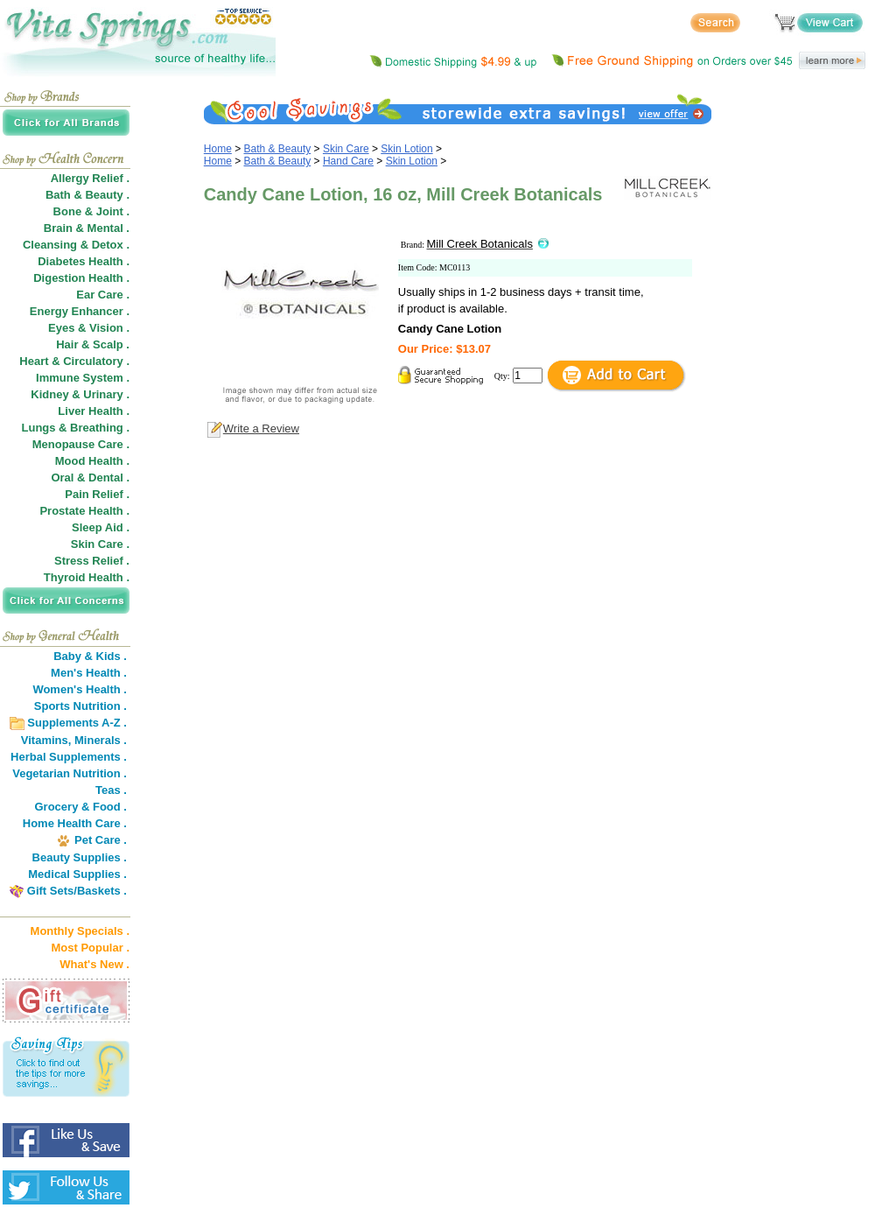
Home (218, 149)
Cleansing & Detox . (76, 244)
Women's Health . (79, 689)
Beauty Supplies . (79, 857)
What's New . (95, 964)
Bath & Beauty (278, 149)
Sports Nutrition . (80, 706)
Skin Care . (100, 544)
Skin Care (346, 149)
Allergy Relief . (90, 178)
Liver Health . (94, 411)
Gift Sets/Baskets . (77, 890)
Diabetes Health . (84, 261)
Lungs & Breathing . (76, 427)
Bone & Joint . (91, 211)
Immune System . (83, 377)
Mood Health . (92, 460)
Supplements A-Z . (77, 722)
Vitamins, (46, 740)
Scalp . (111, 344)
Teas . (111, 790)
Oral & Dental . (90, 477)
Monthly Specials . (80, 931)
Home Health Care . (75, 823)
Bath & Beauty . (88, 194)
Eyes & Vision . (89, 327)
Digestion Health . (81, 277)
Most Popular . (90, 947)
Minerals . (100, 740)
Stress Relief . (92, 560)
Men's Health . (89, 672)
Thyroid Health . (87, 577)
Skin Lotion (406, 149)
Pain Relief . (97, 494)
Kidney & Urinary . (80, 394)
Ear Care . (103, 294)
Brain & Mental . (87, 228)
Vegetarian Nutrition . (69, 773)
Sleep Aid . (101, 527)
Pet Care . (100, 839)
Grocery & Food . (81, 806)
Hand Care (348, 161)
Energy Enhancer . (80, 311)
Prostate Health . (84, 510)
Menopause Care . (81, 444)
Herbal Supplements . (68, 756)
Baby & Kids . (90, 656)
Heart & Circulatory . (74, 361)
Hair (67, 344)
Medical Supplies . (77, 874)
